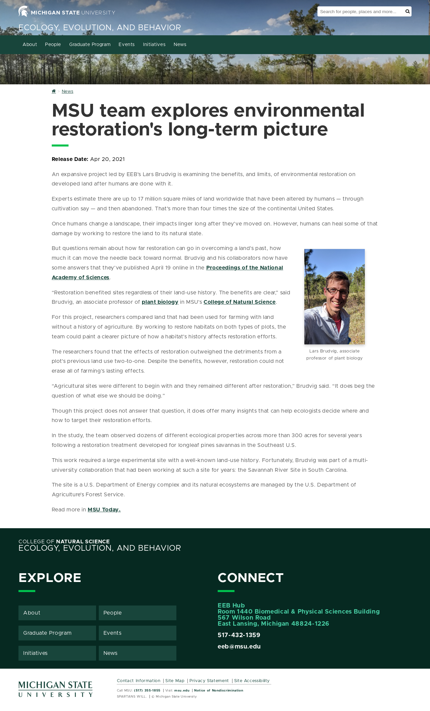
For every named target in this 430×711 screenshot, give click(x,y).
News (180, 44)
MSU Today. (104, 509)
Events (127, 44)
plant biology (160, 302)
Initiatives (154, 44)
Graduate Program (90, 44)
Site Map (174, 681)
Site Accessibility (252, 681)
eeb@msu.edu (239, 647)
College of (64, 541)
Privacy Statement (209, 681)
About (30, 44)
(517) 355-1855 (147, 690)
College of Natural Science (240, 302)
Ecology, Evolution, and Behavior (99, 28)
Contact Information (139, 681)
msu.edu (181, 690)
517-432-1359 (239, 635)
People (53, 44)
